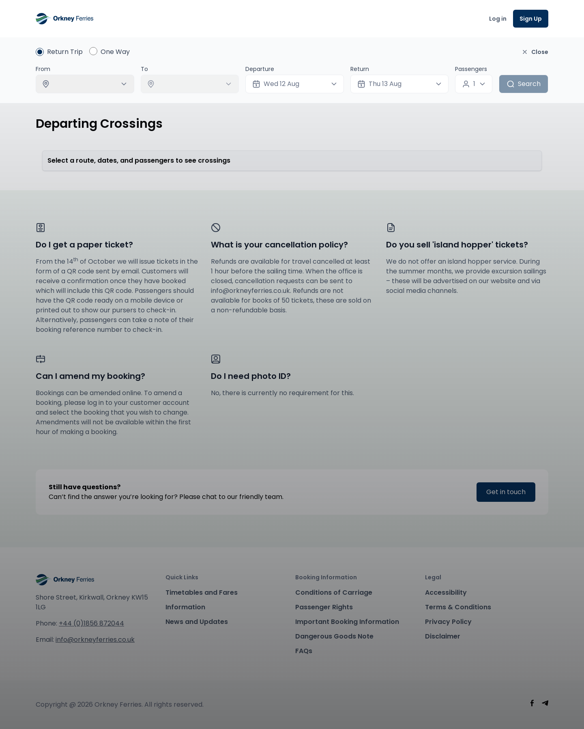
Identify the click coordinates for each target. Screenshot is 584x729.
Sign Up (531, 19)
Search (524, 83)
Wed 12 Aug (275, 83)
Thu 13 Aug (379, 83)
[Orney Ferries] (64, 18)
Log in (498, 19)
